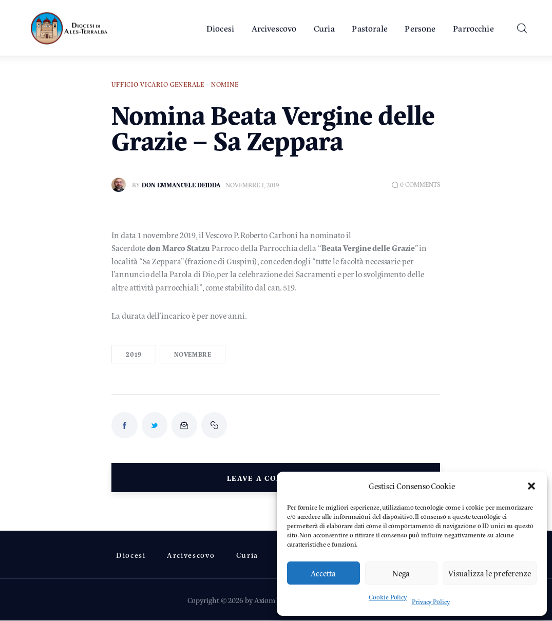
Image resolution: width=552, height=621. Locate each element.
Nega (401, 573)
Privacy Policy (431, 601)
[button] (531, 486)
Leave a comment (269, 477)
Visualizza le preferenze (489, 573)
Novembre (193, 354)
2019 (133, 354)
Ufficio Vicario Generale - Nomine (174, 84)
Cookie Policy (388, 596)
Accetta (323, 573)
